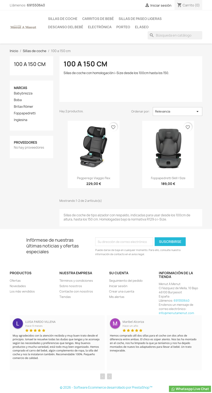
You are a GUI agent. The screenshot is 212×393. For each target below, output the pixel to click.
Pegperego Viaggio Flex (93, 178)
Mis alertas (116, 297)
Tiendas (65, 297)
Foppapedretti (25, 113)
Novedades (18, 286)
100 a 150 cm (30, 64)
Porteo (123, 27)
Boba (18, 100)
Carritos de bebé (98, 18)
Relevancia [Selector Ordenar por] (177, 111)
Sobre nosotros (70, 286)
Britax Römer (23, 107)
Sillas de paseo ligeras (140, 18)
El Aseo (142, 27)
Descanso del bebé (65, 27)
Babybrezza (23, 93)
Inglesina (20, 120)
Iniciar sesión (118, 286)
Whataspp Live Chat (190, 389)
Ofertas (15, 281)
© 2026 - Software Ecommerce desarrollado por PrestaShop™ (106, 387)
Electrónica (100, 27)
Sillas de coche (62, 18)
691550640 (36, 5)
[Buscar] (175, 35)
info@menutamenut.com (176, 313)
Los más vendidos (22, 291)
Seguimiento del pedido (126, 281)
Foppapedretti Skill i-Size (168, 178)
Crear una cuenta (121, 291)
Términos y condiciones (76, 281)
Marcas (20, 88)
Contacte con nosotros (76, 291)
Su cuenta (118, 273)
